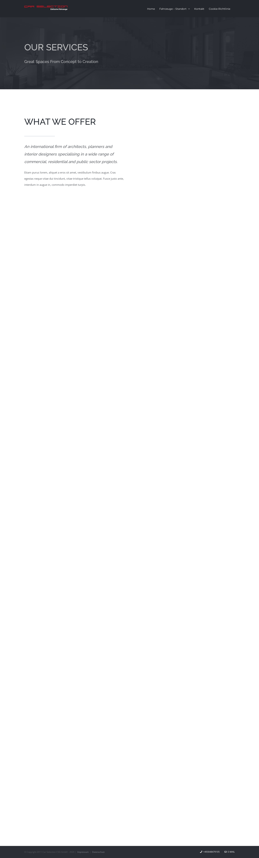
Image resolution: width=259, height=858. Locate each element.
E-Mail (229, 851)
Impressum (83, 852)
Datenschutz (98, 852)
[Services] (129, 53)
